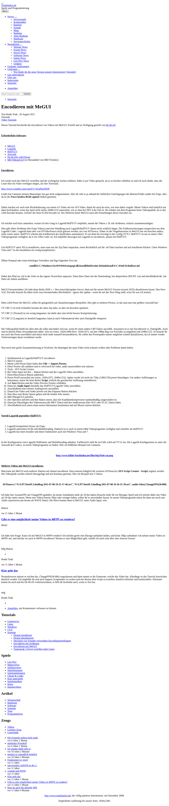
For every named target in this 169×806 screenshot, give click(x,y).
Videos (10, 727)
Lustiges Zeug (14, 729)
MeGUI (11, 146)
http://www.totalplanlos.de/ (57, 795)
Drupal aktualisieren (24, 638)
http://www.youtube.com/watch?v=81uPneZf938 (25, 188)
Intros (10, 684)
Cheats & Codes (15, 676)
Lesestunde (12, 732)
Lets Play (12, 662)
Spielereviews (14, 667)
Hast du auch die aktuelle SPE (22, 787)
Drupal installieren (23, 635)
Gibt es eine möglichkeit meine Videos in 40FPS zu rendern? (38, 519)
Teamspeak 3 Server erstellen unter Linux (34, 649)
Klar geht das (9, 570)
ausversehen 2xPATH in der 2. (22, 765)
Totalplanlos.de (8, 5)
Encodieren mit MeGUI (25, 646)
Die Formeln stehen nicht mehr (22, 737)
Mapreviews (13, 664)
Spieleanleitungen (16, 673)
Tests (9, 711)
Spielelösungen (14, 670)
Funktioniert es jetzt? (17, 760)
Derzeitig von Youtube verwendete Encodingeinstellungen (42, 640)
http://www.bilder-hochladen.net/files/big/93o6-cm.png (84, 455)
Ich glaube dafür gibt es (19, 749)
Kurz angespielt (15, 678)
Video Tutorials (8, 120)
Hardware (12, 702)
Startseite (12, 99)
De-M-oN (110, 125)
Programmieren (15, 714)
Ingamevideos (14, 687)
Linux (10, 624)
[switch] (2, 3)
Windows (12, 627)
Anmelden (12, 88)
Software (11, 705)
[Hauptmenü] (5, 11)
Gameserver (13, 621)
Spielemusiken (14, 681)
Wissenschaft (13, 700)
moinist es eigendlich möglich (22, 754)
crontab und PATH (16, 771)
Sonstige (11, 632)
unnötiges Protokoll (17, 743)
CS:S (9, 629)
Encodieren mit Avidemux (26, 643)
